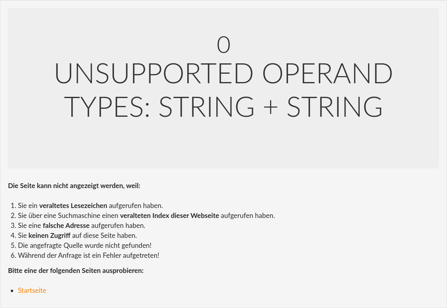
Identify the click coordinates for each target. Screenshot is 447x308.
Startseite (32, 290)
